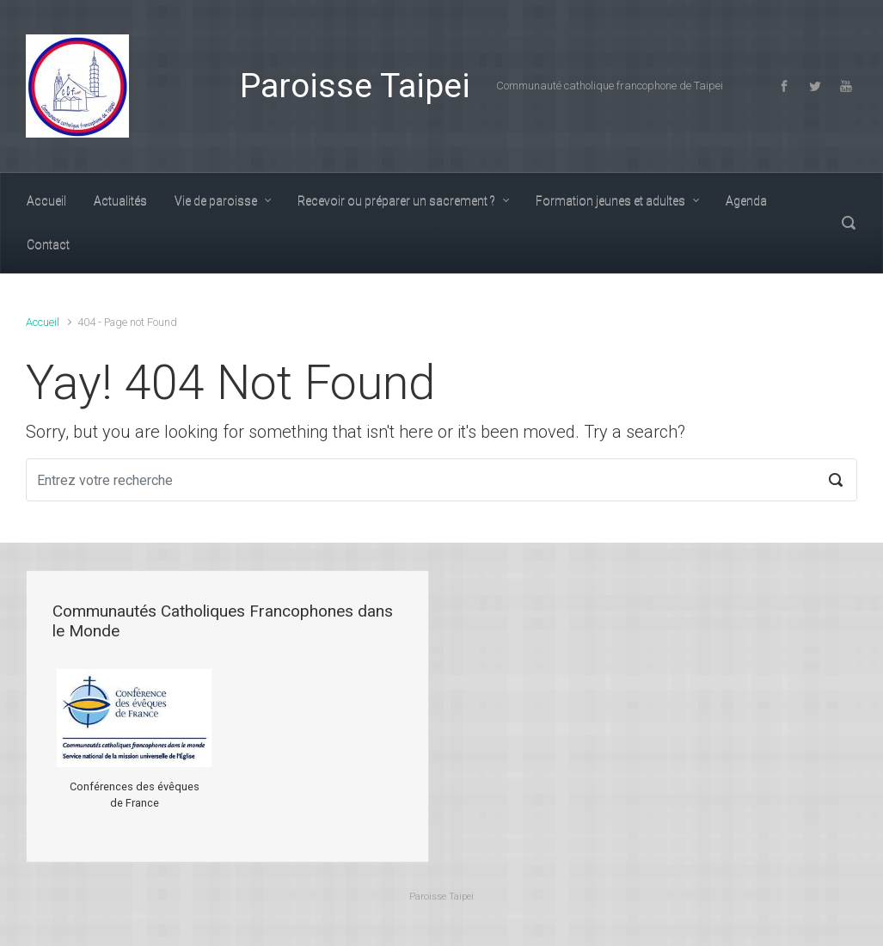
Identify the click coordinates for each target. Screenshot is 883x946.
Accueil (42, 322)
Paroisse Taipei (355, 86)
